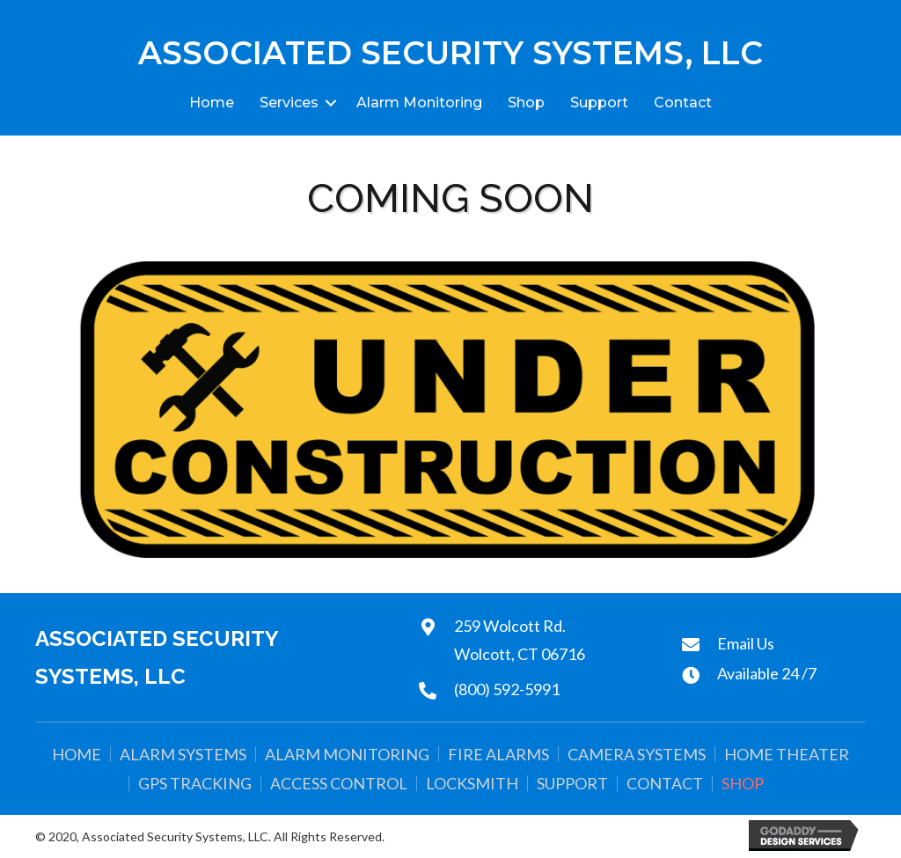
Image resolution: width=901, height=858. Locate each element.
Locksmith (472, 783)
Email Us (745, 643)
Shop (526, 102)
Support (599, 102)
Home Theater (786, 754)
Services (289, 102)
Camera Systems (637, 754)
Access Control (338, 783)
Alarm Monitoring (419, 102)
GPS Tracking (195, 783)
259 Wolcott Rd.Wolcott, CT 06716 (519, 640)
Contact (683, 102)
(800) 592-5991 (507, 689)
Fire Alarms (498, 754)
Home (211, 102)
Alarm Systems (183, 754)
